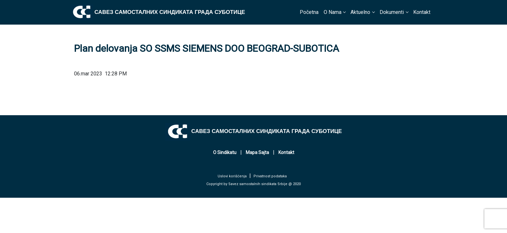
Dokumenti (392, 12)
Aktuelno (360, 12)
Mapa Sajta (257, 152)
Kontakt (421, 12)
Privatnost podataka (270, 176)
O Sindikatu (224, 152)
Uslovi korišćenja (232, 176)
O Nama (332, 12)
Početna (309, 12)
